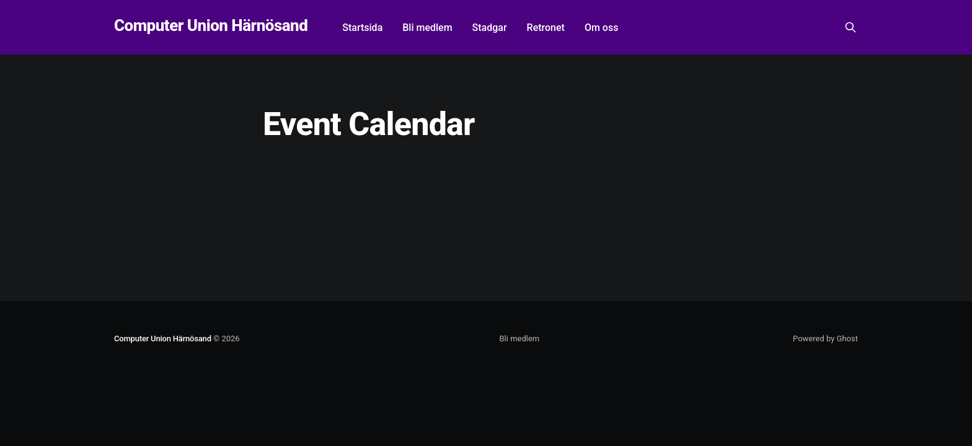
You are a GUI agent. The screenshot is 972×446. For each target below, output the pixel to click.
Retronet (546, 27)
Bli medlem (427, 27)
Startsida (362, 27)
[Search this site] (850, 27)
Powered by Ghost (825, 338)
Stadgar (489, 27)
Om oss (601, 27)
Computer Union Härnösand (210, 25)
